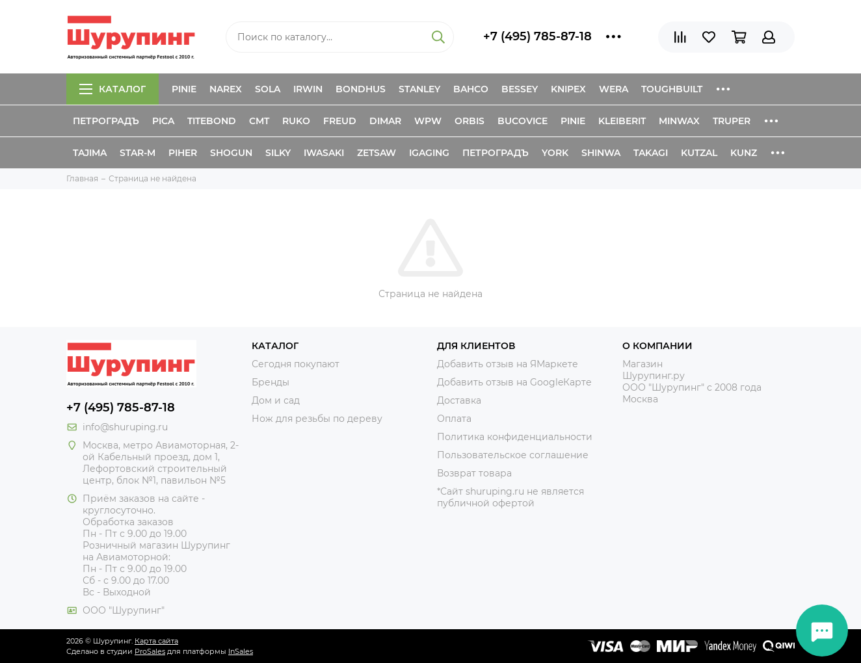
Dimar (385, 121)
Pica (163, 121)
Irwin (308, 89)
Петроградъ (106, 121)
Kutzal (699, 153)
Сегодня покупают (295, 364)
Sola (267, 89)
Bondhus (361, 89)
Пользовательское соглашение (513, 455)
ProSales (150, 651)
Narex (225, 89)
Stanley (419, 89)
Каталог (112, 89)
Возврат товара (474, 473)
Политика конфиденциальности (514, 437)
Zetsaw (376, 153)
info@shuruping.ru (125, 427)
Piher (182, 153)
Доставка (459, 400)
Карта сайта (156, 640)
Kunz (743, 153)
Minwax (679, 121)
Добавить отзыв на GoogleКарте (514, 382)
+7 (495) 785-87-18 (537, 36)
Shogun (231, 153)
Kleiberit (622, 121)
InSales (240, 651)
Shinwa (600, 153)
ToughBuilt (671, 89)
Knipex (568, 89)
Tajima (90, 153)
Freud (339, 121)
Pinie (184, 89)
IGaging (429, 153)
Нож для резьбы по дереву (317, 418)
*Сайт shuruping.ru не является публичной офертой (510, 497)
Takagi (650, 153)
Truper (731, 121)
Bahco (470, 89)
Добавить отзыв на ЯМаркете (507, 364)
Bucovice (522, 121)
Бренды (270, 382)
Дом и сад (276, 400)
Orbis (469, 121)
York (555, 153)
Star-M (137, 153)
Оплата (454, 418)
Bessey (519, 89)
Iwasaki (324, 153)
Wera (613, 89)
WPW (428, 121)
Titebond (211, 121)
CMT (259, 121)
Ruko (296, 121)
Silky (278, 153)
